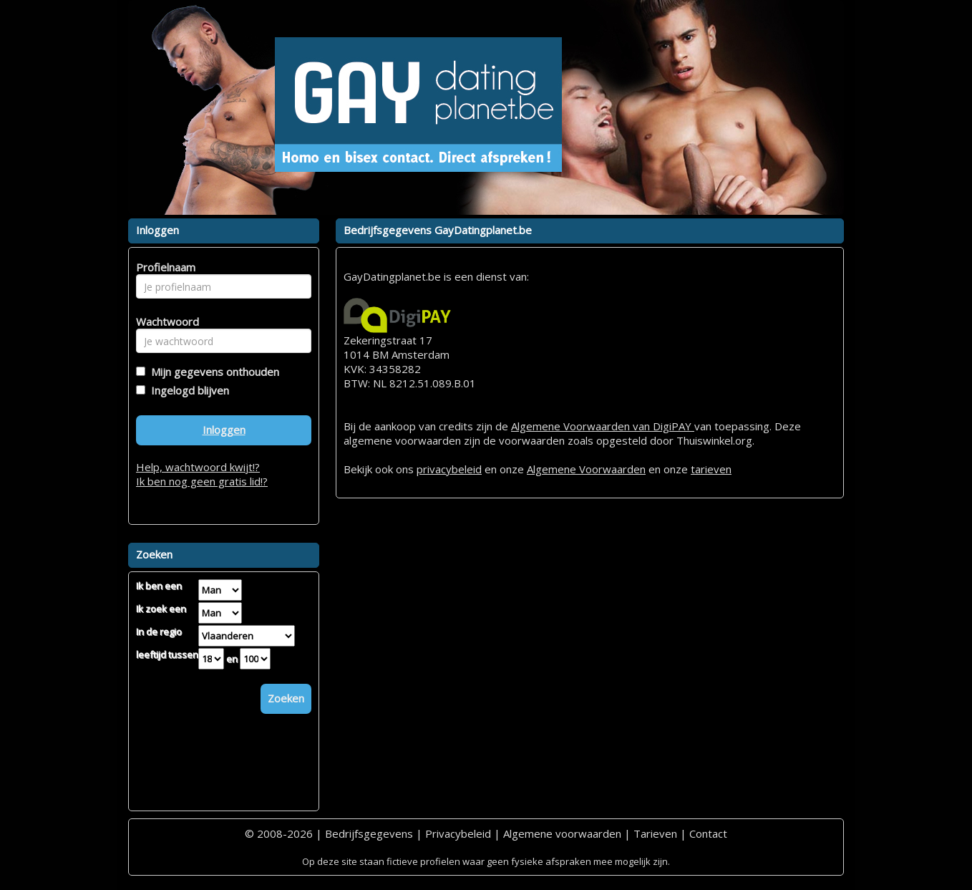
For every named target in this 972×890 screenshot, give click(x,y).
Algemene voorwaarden (562, 833)
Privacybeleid (458, 833)
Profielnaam (163, 267)
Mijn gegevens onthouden (212, 371)
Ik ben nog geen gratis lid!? (202, 481)
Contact (708, 833)
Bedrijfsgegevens (369, 833)
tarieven (711, 469)
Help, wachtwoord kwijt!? (198, 467)
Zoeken (286, 698)
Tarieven (655, 833)
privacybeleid (449, 469)
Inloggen (224, 429)
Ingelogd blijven (187, 390)
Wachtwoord (163, 321)
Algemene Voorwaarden (586, 469)
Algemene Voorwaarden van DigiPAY (602, 426)
